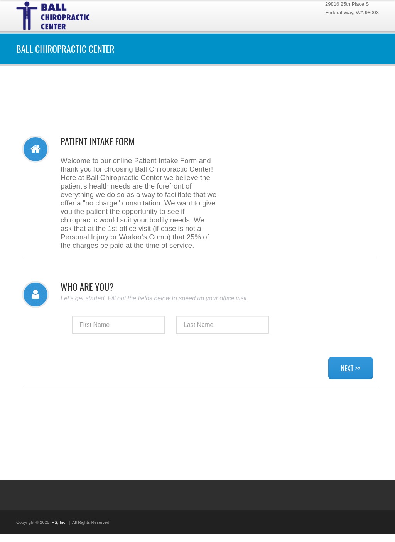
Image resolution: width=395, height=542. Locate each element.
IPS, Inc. (59, 522)
